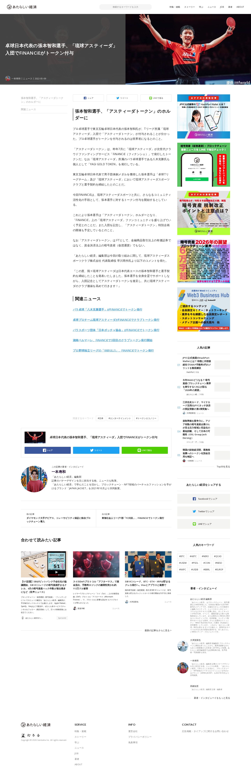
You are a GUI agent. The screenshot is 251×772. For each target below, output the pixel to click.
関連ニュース (28, 109)
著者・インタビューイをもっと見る (212, 697)
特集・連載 (175, 6)
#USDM (183, 562)
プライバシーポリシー (140, 736)
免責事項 (133, 742)
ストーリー (189, 6)
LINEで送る (158, 98)
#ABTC (193, 556)
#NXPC (182, 569)
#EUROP (219, 569)
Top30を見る (223, 466)
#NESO (218, 562)
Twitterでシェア (206, 511)
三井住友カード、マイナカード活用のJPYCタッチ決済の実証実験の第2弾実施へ (196, 406)
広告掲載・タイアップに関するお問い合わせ (205, 731)
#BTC (182, 556)
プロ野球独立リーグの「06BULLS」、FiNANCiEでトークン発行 (113, 350)
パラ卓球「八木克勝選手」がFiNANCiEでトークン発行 (107, 309)
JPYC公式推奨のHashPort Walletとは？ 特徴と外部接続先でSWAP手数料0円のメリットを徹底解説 (197, 363)
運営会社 (133, 731)
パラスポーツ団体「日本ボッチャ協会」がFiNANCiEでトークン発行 (116, 330)
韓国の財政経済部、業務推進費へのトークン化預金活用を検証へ (196, 453)
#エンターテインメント (120, 418)
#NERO (205, 556)
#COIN (206, 562)
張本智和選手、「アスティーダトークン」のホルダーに (42, 99)
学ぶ (201, 6)
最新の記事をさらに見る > (158, 630)
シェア (90, 98)
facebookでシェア (207, 498)
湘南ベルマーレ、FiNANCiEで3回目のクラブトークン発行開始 (113, 340)
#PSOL (195, 562)
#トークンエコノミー (146, 418)
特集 (197, 372)
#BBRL (206, 569)
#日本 (100, 418)
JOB (222, 6)
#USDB (194, 569)
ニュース (212, 6)
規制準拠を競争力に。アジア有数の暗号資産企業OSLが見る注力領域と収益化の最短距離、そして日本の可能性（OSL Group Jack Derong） (196, 429)
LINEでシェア (205, 523)
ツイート (124, 98)
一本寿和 (59, 471)
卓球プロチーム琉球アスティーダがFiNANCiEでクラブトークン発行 (116, 320)
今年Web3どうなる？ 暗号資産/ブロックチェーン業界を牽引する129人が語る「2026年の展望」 (197, 385)
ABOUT (240, 6)
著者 (230, 6)
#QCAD (218, 556)
